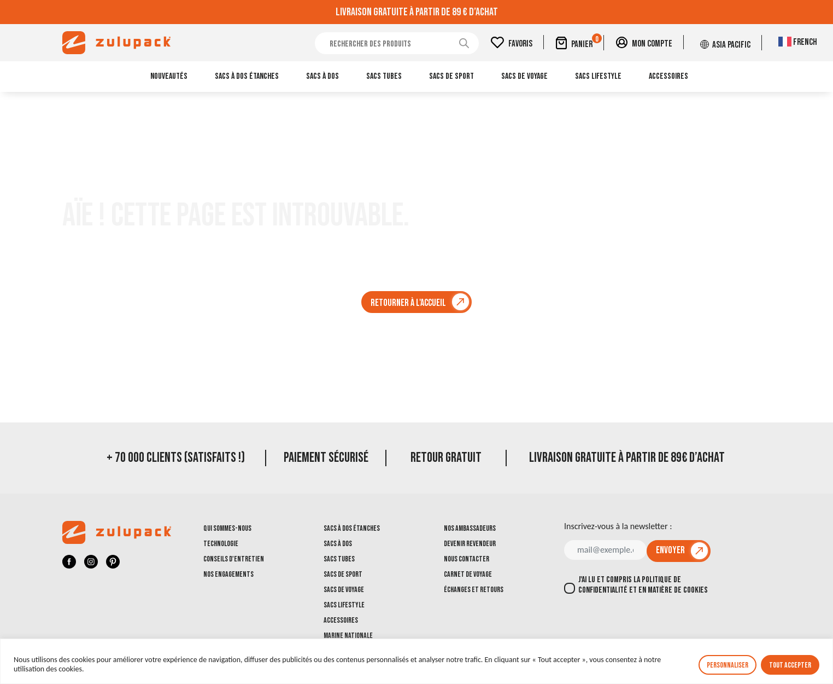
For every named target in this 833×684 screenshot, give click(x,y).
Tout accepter (790, 665)
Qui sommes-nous (227, 528)
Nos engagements (228, 574)
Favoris (529, 44)
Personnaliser (727, 665)
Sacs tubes (384, 76)
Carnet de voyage (468, 574)
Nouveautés (168, 76)
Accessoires (668, 76)
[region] (416, 661)
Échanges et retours (473, 589)
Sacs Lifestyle (598, 76)
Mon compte (657, 44)
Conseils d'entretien (233, 559)
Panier (593, 42)
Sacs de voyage (524, 76)
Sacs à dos (322, 76)
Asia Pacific (733, 44)
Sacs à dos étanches (247, 76)
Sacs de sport (451, 76)
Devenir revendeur (470, 543)
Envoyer (670, 550)
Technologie (220, 543)
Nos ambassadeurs (470, 528)
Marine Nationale (348, 635)
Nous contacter (466, 559)
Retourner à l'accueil (408, 303)
